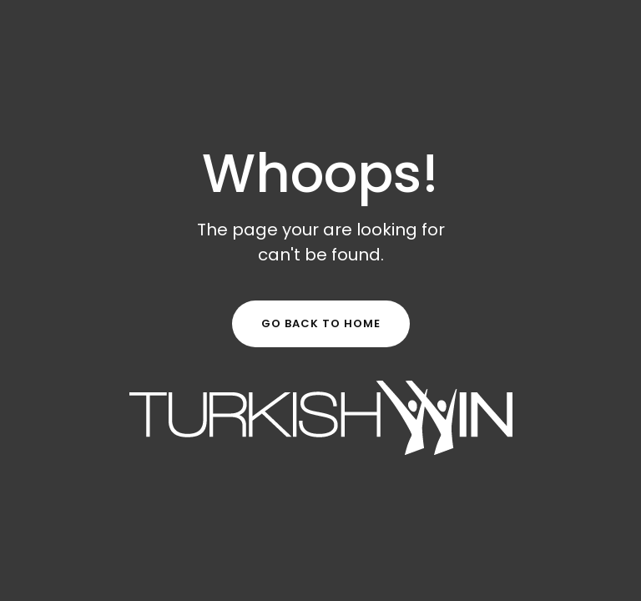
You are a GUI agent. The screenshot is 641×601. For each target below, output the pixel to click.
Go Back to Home (321, 323)
